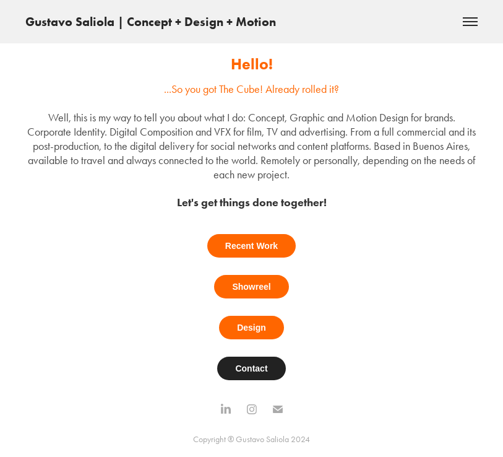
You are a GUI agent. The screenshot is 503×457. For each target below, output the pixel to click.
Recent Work (251, 246)
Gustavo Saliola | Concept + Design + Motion (150, 21)
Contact (251, 368)
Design (251, 328)
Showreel (251, 287)
